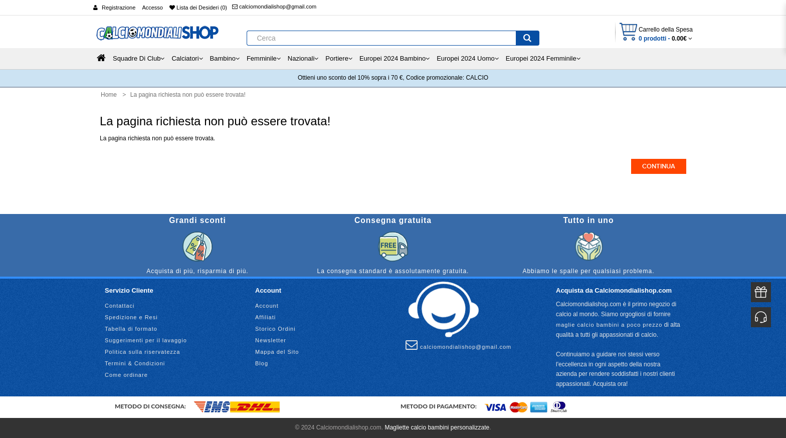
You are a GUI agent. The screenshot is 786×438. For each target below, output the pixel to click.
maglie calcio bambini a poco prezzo (609, 325)
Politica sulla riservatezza (142, 352)
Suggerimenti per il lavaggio (146, 340)
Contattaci (120, 306)
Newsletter (270, 340)
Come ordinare (126, 375)
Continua (658, 166)
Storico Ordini (275, 329)
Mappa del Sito (277, 352)
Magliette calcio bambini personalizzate (436, 427)
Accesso (152, 8)
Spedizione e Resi (131, 317)
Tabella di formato (131, 329)
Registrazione (118, 8)
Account (267, 306)
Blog (261, 363)
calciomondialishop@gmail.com (274, 7)
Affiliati (265, 317)
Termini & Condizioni (135, 363)
